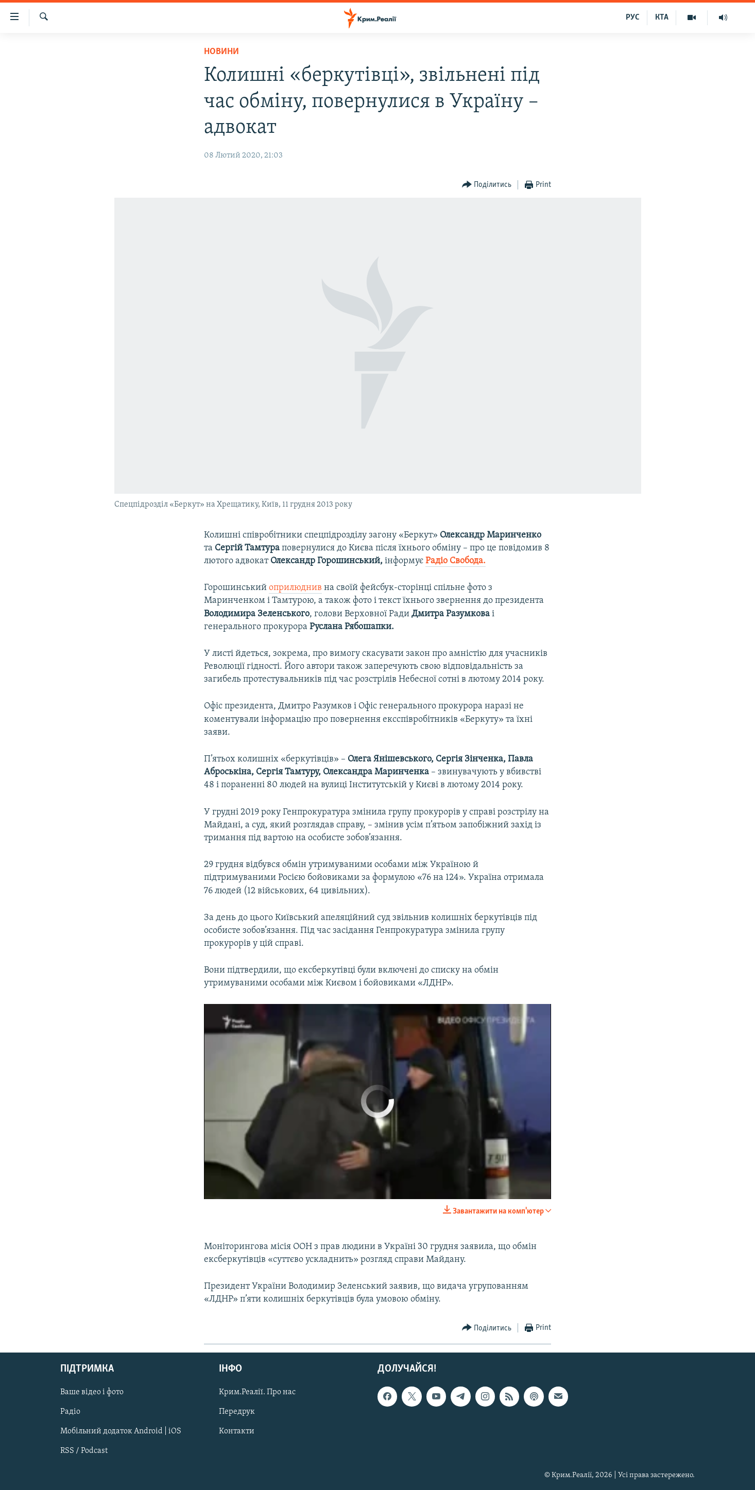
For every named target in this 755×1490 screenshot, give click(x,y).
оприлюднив (295, 588)
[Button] (487, 185)
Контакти (236, 1431)
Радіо (70, 1412)
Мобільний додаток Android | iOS (120, 1431)
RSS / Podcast (84, 1451)
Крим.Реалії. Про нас (257, 1392)
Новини (221, 52)
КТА (661, 17)
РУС (633, 17)
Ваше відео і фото (92, 1392)
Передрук (237, 1412)
